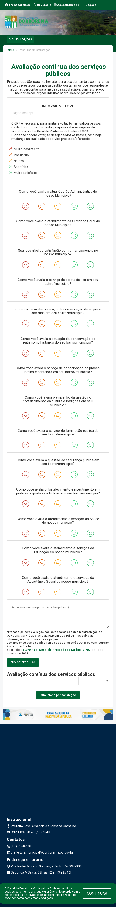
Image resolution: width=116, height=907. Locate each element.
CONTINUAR (97, 893)
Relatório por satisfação (58, 695)
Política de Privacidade (28, 894)
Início (10, 50)
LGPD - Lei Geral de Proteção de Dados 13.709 (56, 649)
